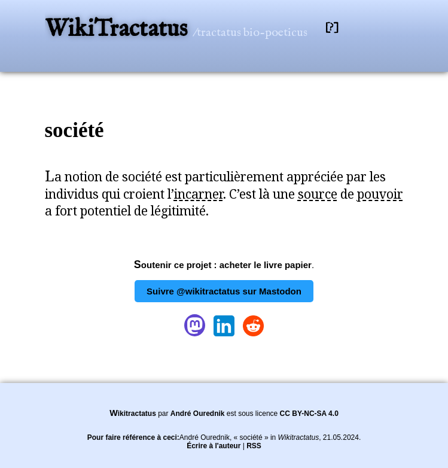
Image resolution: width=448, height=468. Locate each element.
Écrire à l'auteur (213, 446)
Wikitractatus (132, 413)
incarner (198, 194)
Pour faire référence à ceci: (133, 437)
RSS (253, 446)
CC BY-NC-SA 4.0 (309, 413)
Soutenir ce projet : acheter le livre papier (223, 265)
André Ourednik (197, 413)
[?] (332, 28)
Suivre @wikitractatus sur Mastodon (224, 291)
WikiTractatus (119, 29)
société (74, 130)
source (317, 194)
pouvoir (380, 194)
